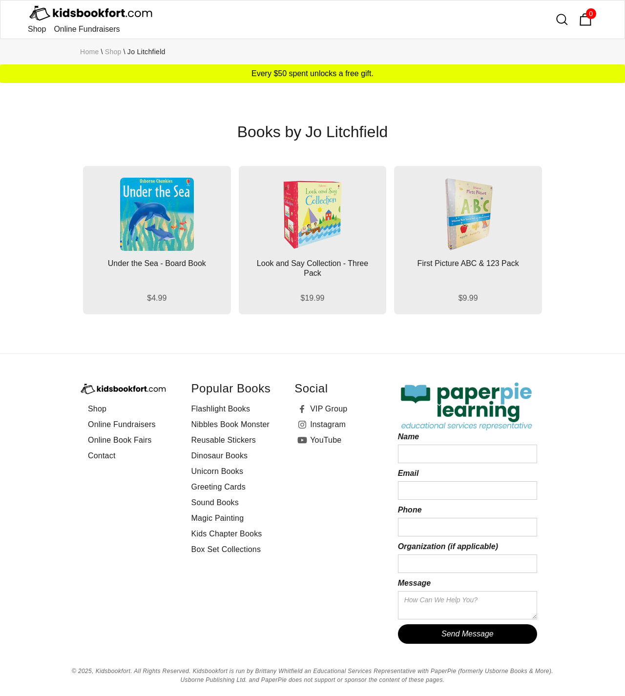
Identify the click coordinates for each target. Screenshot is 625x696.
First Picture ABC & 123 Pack (468, 263)
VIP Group (328, 409)
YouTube (325, 440)
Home (89, 52)
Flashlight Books (220, 409)
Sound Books (215, 502)
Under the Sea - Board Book (157, 263)
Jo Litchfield (146, 52)
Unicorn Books (217, 471)
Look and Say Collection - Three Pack (312, 268)
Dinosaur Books (219, 455)
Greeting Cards (218, 487)
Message (414, 583)
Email (408, 473)
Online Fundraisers (87, 29)
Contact (102, 455)
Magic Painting (217, 518)
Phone (410, 510)
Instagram (328, 424)
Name (408, 436)
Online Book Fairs (120, 440)
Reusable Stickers (223, 440)
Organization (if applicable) (448, 546)
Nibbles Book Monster (230, 424)
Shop (37, 29)
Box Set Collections (226, 549)
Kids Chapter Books (226, 534)
